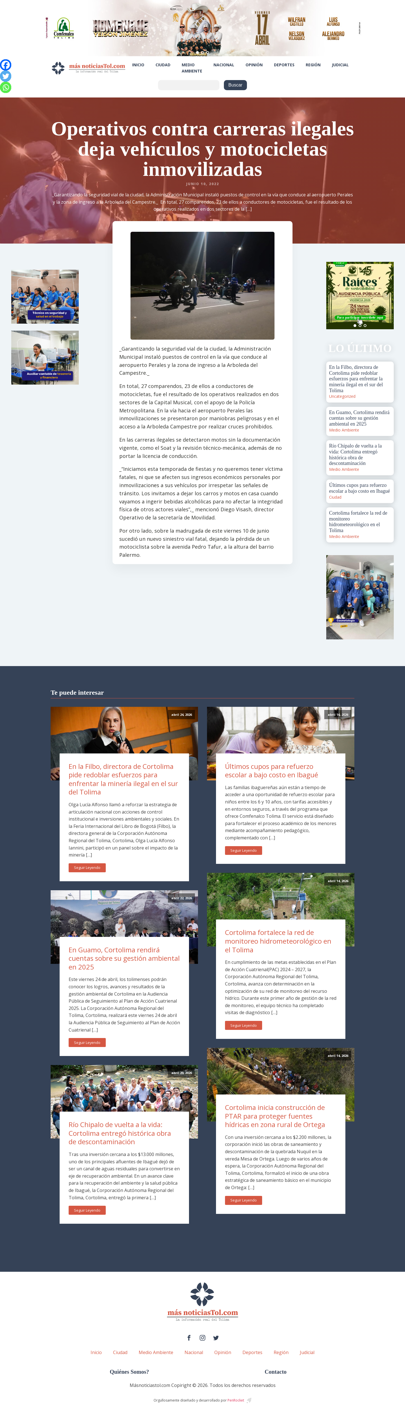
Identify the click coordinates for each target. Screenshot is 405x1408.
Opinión (254, 64)
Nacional (223, 64)
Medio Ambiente (192, 68)
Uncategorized (342, 396)
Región (313, 64)
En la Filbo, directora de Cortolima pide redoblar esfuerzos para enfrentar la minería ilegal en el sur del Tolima (123, 779)
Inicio (138, 64)
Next (386, 295)
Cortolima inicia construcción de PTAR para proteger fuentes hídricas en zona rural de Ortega (275, 1116)
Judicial (340, 64)
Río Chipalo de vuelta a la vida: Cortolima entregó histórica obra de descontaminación (120, 1133)
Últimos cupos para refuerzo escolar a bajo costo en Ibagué (271, 771)
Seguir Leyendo (87, 867)
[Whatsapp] (5, 87)
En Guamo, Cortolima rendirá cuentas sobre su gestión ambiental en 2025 (124, 958)
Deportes (284, 64)
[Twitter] (5, 76)
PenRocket (236, 1400)
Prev (333, 295)
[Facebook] (5, 65)
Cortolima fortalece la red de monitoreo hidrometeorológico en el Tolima (278, 941)
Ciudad (163, 64)
